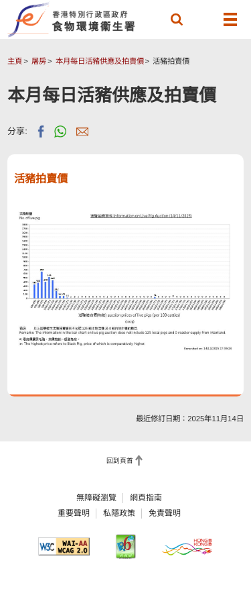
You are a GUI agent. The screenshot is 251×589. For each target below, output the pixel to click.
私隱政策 (119, 513)
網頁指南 (146, 497)
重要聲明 (74, 513)
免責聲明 (165, 513)
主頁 (14, 61)
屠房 (38, 61)
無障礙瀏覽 (96, 497)
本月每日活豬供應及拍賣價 (100, 61)
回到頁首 (119, 460)
